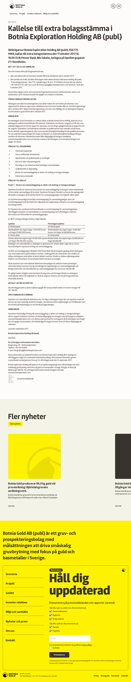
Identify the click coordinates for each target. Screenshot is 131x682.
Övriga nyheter (58, 619)
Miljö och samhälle (51, 13)
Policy (96, 676)
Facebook (115, 676)
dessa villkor (87, 645)
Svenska (56, 627)
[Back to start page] (17, 6)
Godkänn (56, 648)
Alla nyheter (15, 424)
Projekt (22, 13)
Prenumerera (59, 655)
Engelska (56, 631)
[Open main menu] (119, 6)
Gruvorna (13, 13)
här (72, 663)
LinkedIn (124, 676)
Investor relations (34, 13)
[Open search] (113, 6)
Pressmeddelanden (60, 611)
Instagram (105, 676)
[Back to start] (10, 675)
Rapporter (56, 615)
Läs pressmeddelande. (21, 378)
